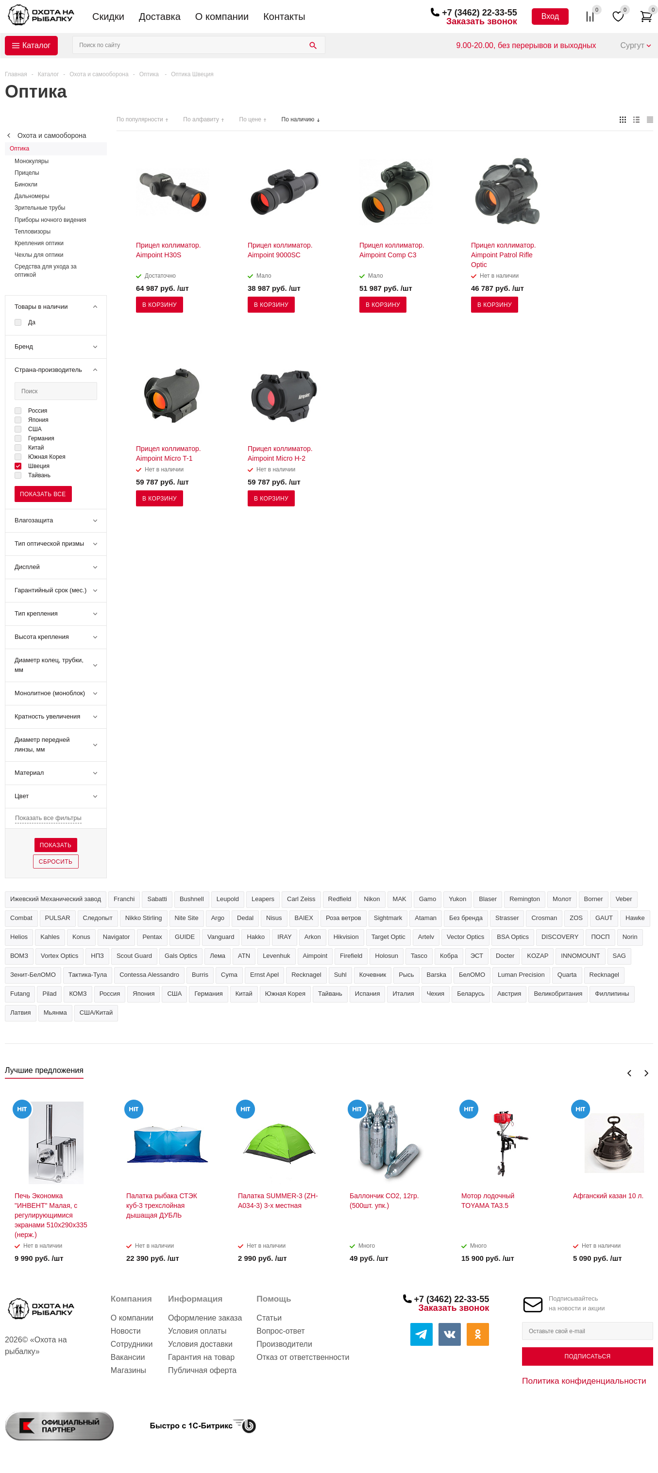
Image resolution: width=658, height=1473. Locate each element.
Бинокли (26, 184)
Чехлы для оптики (39, 254)
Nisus (274, 917)
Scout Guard (134, 955)
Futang (20, 993)
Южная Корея (285, 993)
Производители (284, 1344)
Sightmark (388, 917)
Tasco (419, 955)
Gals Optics (181, 955)
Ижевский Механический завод (55, 899)
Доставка (160, 16)
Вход (550, 16)
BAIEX (304, 917)
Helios (19, 936)
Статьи (269, 1318)
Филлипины (612, 993)
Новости (126, 1331)
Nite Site (187, 917)
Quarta (567, 974)
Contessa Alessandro (149, 974)
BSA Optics (513, 936)
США (174, 993)
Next (646, 1073)
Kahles (50, 936)
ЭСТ (477, 955)
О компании (222, 16)
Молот (562, 899)
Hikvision (346, 936)
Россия (110, 993)
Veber (624, 899)
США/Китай (96, 1012)
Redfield (340, 899)
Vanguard (220, 936)
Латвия (20, 1012)
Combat (21, 917)
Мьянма (55, 1012)
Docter (505, 955)
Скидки (108, 16)
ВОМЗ (19, 955)
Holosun (386, 955)
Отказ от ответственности (302, 1357)
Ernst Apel (264, 974)
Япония (143, 993)
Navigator (116, 936)
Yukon (457, 899)
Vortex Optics (59, 955)
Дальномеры (32, 196)
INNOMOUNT (580, 955)
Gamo (427, 899)
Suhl (340, 974)
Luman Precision (521, 974)
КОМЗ (77, 993)
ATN (244, 955)
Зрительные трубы (40, 207)
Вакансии (128, 1357)
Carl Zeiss (301, 899)
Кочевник (373, 974)
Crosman (544, 917)
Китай (244, 993)
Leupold (228, 899)
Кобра (449, 955)
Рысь (406, 974)
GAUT (604, 917)
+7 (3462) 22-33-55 (479, 12)
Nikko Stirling (143, 917)
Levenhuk (276, 955)
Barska (436, 974)
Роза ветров (343, 917)
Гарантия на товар (201, 1357)
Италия (403, 993)
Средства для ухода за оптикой (46, 270)
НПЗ (97, 955)
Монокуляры (32, 161)
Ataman (426, 917)
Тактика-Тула (87, 974)
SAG (619, 955)
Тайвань (330, 993)
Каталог (36, 45)
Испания (367, 993)
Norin (630, 936)
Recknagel (306, 974)
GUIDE (185, 936)
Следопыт (98, 917)
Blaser (488, 899)
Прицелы (27, 172)
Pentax (152, 936)
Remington (524, 899)
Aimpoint (315, 955)
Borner (593, 899)
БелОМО (472, 974)
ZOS (576, 917)
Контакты (284, 16)
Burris (200, 974)
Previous (630, 1073)
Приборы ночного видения (50, 220)
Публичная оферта (202, 1370)
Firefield (351, 955)
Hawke (635, 917)
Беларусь (471, 993)
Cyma (229, 974)
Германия (208, 993)
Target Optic (388, 936)
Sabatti (157, 899)
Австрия (509, 993)
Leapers (263, 899)
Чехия (435, 993)
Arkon (312, 936)
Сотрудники (132, 1344)
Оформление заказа (205, 1318)
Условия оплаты (197, 1331)
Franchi (124, 899)
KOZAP (537, 955)
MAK (399, 899)
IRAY (284, 936)
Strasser (507, 917)
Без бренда (466, 917)
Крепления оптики (39, 243)
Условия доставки (200, 1344)
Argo (217, 917)
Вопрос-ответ (280, 1331)
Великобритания (558, 993)
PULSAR (57, 917)
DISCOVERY (559, 936)
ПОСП (600, 936)
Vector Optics (465, 936)
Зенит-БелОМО (33, 974)
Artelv (426, 936)
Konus (81, 936)
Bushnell (192, 899)
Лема (217, 955)
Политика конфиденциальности (584, 1381)
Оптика (19, 148)
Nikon (372, 899)
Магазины (128, 1370)
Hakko (256, 936)
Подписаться (587, 1356)
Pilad (49, 993)
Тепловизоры (33, 231)
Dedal (245, 917)
